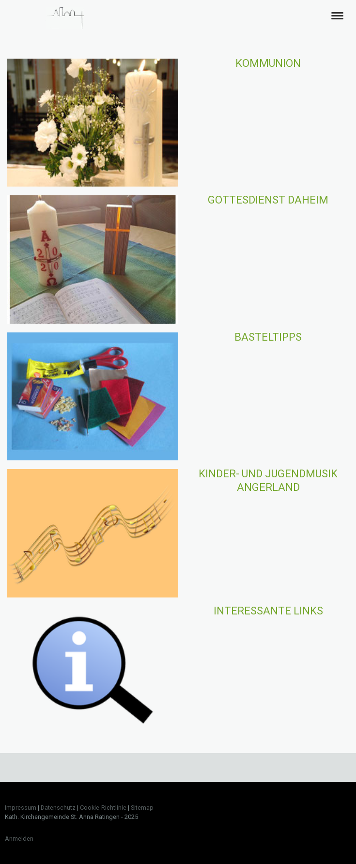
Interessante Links (268, 611)
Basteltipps (268, 337)
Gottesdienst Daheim (268, 200)
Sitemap (142, 807)
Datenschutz (58, 807)
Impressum (20, 807)
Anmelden (19, 838)
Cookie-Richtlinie (103, 807)
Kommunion (268, 63)
